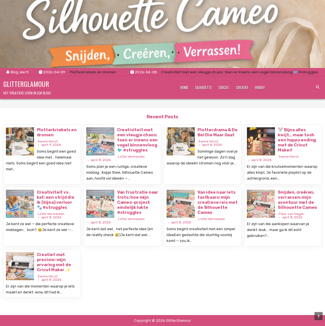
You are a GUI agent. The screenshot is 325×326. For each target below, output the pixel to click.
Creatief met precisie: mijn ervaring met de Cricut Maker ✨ (54, 262)
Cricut (224, 87)
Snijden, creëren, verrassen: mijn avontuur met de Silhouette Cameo (297, 200)
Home (184, 87)
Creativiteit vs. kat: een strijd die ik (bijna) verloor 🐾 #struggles (55, 200)
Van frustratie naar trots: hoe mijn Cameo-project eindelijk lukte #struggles (137, 202)
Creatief (242, 87)
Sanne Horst (48, 141)
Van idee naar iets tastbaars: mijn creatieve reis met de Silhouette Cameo (217, 202)
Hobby (260, 87)
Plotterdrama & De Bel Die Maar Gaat (217, 132)
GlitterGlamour (26, 84)
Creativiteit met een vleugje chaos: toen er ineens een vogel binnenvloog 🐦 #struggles (137, 140)
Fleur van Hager (291, 214)
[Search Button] (317, 87)
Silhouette (203, 87)
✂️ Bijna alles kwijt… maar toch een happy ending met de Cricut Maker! (297, 140)
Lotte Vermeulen (131, 156)
